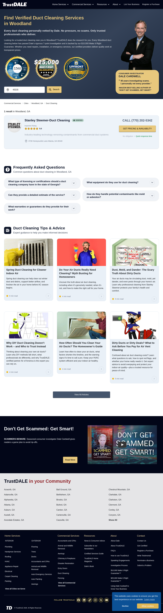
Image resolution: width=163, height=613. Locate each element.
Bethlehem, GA (63, 495)
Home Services (60, 4)
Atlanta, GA (9, 505)
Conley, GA (114, 510)
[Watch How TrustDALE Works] (122, 445)
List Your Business (132, 4)
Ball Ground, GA (63, 489)
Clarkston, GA (115, 500)
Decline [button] (125, 606)
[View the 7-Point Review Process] (17, 68)
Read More (70, 460)
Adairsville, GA (10, 495)
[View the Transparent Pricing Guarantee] (76, 68)
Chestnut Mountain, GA (119, 489)
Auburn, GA (9, 510)
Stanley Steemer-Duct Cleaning (47, 120)
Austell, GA (9, 515)
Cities (26, 103)
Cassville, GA (62, 520)
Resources (103, 4)
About (117, 4)
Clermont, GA (115, 505)
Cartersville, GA (63, 515)
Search (54, 89)
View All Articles (81, 395)
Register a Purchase (151, 4)
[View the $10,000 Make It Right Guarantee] (47, 68)
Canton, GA (61, 510)
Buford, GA (61, 505)
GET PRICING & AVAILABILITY (137, 129)
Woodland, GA (37, 103)
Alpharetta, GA (10, 500)
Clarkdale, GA (115, 495)
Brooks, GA (61, 500)
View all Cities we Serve (15, 589)
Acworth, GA (10, 489)
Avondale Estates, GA (14, 520)
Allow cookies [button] (148, 606)
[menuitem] (15, 547)
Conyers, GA (114, 515)
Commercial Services (83, 4)
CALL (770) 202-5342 (137, 120)
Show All (113, 520)
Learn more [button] (149, 599)
